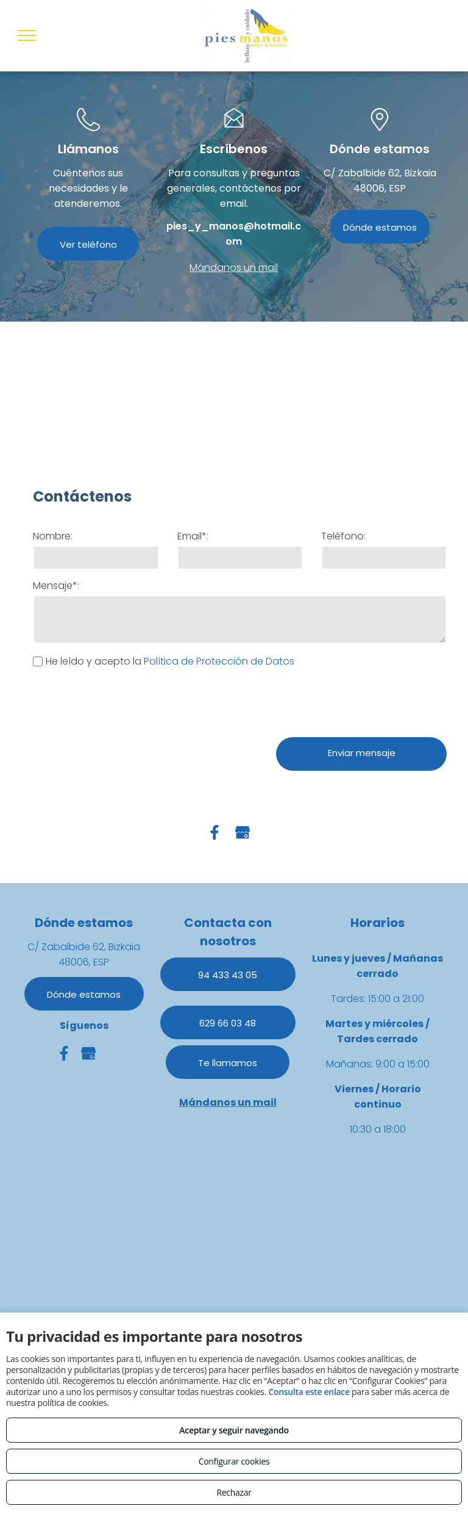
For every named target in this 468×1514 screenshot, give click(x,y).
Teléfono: (343, 536)
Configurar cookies (234, 1461)
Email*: (192, 536)
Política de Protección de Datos (219, 661)
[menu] (27, 35)
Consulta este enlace (308, 1391)
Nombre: (53, 536)
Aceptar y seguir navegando (233, 1430)
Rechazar (233, 1492)
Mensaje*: (56, 586)
